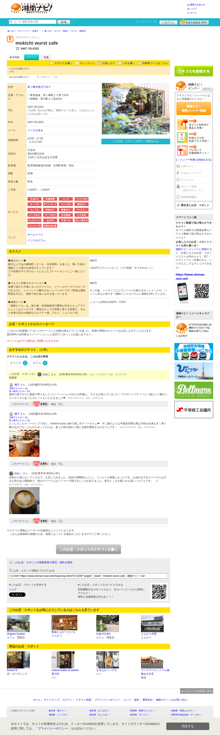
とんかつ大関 (148, 633)
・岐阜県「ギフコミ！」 (140, 715)
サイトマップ (51, 699)
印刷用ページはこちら (155, 63)
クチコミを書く (63, 63)
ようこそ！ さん (146, 21)
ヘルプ (193, 9)
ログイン (168, 22)
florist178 (12, 670)
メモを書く (128, 63)
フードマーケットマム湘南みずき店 (155, 672)
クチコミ (31, 57)
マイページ (187, 179)
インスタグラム (37, 240)
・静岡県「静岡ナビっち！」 (142, 710)
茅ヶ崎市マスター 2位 (19, 391)
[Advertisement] (121, 8)
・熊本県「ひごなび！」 (99, 710)
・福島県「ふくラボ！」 (58, 715)
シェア (13, 589)
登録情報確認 (188, 197)
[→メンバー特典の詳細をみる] (193, 159)
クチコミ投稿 (83, 699)
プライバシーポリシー (107, 699)
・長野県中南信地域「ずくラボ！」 (186, 715)
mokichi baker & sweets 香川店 (65, 672)
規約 (136, 699)
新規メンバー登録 (194, 22)
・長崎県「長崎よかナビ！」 (183, 710)
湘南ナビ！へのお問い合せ (171, 699)
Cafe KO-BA (103, 633)
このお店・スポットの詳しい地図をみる (136, 141)
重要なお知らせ (197, 4)
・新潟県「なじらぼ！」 (99, 715)
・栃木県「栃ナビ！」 (57, 710)
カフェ (40, 363)
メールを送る (35, 130)
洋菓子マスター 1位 (18, 388)
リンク (127, 699)
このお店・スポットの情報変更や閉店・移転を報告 (43, 562)
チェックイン (87, 63)
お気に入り (108, 63)
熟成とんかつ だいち (63, 631)
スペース (19, 363)
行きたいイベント (191, 173)
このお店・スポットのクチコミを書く (88, 549)
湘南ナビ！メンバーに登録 (191, 249)
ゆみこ (46, 374)
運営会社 (147, 699)
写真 (46, 57)
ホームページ (35, 234)
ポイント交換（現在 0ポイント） (192, 188)
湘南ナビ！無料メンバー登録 (194, 108)
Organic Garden (16, 633)
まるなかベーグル (106, 670)
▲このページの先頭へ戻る (196, 690)
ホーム (193, 13)
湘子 (17, 384)
